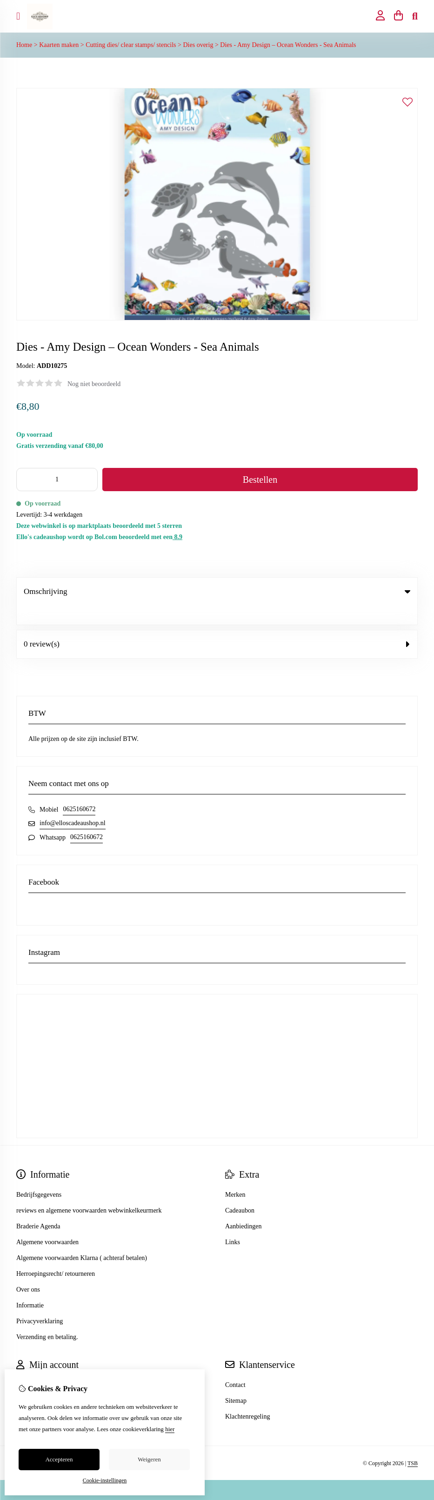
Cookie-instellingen (105, 1480)
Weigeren (149, 1459)
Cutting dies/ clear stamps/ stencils (131, 44)
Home (24, 44)
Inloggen (28, 1365)
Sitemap (236, 1381)
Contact (235, 1365)
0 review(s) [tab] (217, 624)
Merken (235, 1175)
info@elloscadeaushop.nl (73, 803)
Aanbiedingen (243, 1207)
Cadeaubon (239, 1191)
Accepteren (59, 1459)
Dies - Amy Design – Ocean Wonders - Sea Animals (288, 44)
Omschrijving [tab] (217, 591)
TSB (412, 1444)
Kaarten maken (59, 44)
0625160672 (79, 790)
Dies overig (198, 44)
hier (169, 1429)
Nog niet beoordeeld (93, 383)
